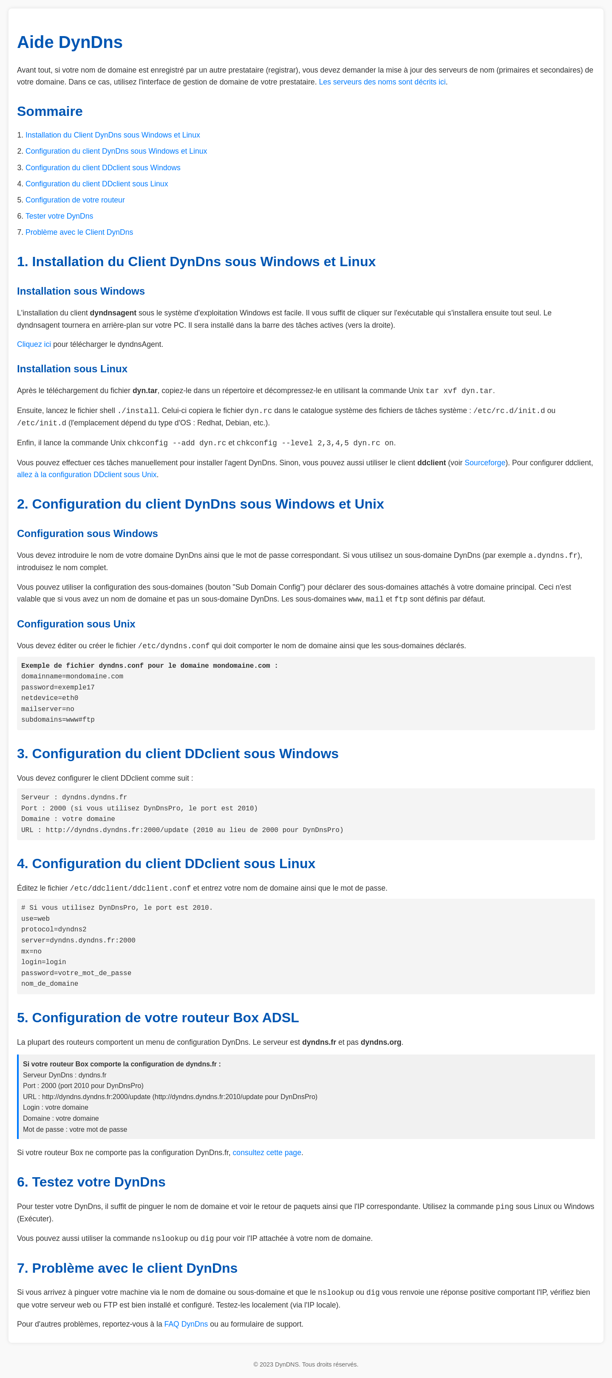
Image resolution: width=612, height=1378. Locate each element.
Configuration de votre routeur (75, 200)
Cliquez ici (34, 344)
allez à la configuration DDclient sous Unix (87, 474)
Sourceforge (485, 462)
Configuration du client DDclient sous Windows (103, 167)
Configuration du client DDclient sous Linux (97, 184)
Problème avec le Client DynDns (79, 232)
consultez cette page (267, 1152)
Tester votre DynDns (59, 216)
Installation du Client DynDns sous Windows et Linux (113, 135)
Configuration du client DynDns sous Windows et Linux (116, 151)
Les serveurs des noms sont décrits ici (382, 82)
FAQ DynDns (186, 1324)
